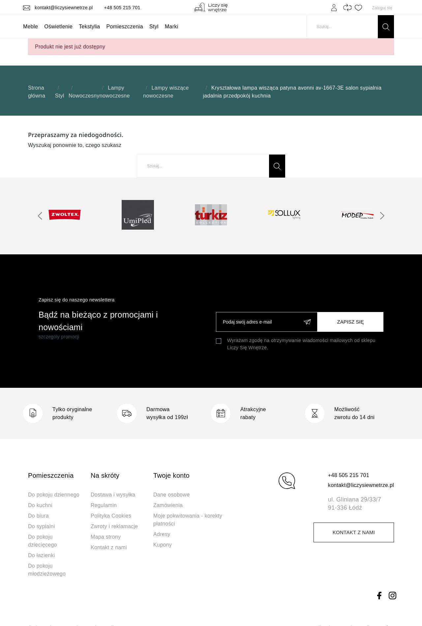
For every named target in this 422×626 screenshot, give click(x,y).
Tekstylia (89, 26)
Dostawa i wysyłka (113, 495)
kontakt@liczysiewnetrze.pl (58, 7)
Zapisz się (350, 322)
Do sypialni (41, 526)
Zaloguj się (382, 8)
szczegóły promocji (59, 336)
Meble (30, 26)
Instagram (392, 574)
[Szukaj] (350, 26)
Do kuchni (40, 505)
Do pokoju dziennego (53, 495)
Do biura (38, 516)
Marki (171, 26)
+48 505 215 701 (122, 7)
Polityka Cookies (111, 516)
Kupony (162, 545)
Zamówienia (168, 505)
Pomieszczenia (124, 26)
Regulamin (104, 505)
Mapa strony (106, 537)
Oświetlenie (58, 26)
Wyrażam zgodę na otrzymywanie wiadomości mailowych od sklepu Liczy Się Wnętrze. (301, 344)
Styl (154, 26)
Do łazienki (41, 555)
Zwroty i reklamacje (114, 526)
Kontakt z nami (109, 547)
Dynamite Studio (353, 606)
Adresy (161, 534)
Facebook (379, 574)
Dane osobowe (171, 495)
